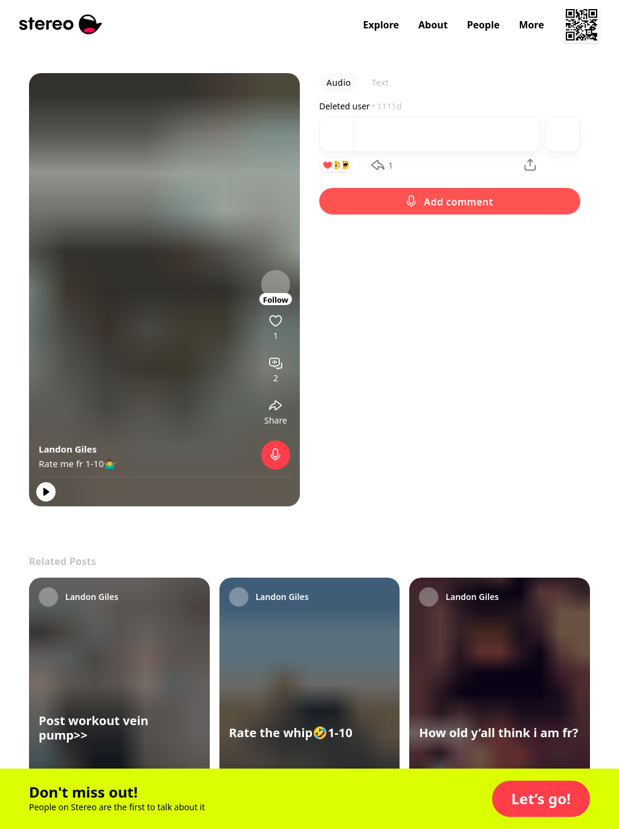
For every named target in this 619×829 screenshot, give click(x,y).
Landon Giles (68, 449)
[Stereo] (60, 24)
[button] (541, 799)
